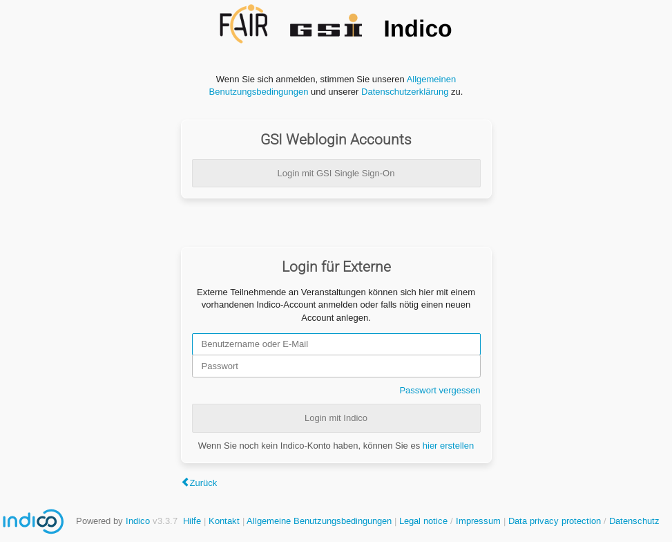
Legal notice (424, 521)
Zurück (204, 483)
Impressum (478, 521)
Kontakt (224, 521)
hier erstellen (448, 445)
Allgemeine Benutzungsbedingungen (319, 521)
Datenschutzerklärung (404, 91)
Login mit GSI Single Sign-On (336, 173)
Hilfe (192, 521)
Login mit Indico (336, 418)
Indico (138, 521)
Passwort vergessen (439, 390)
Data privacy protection (556, 521)
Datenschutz (634, 521)
